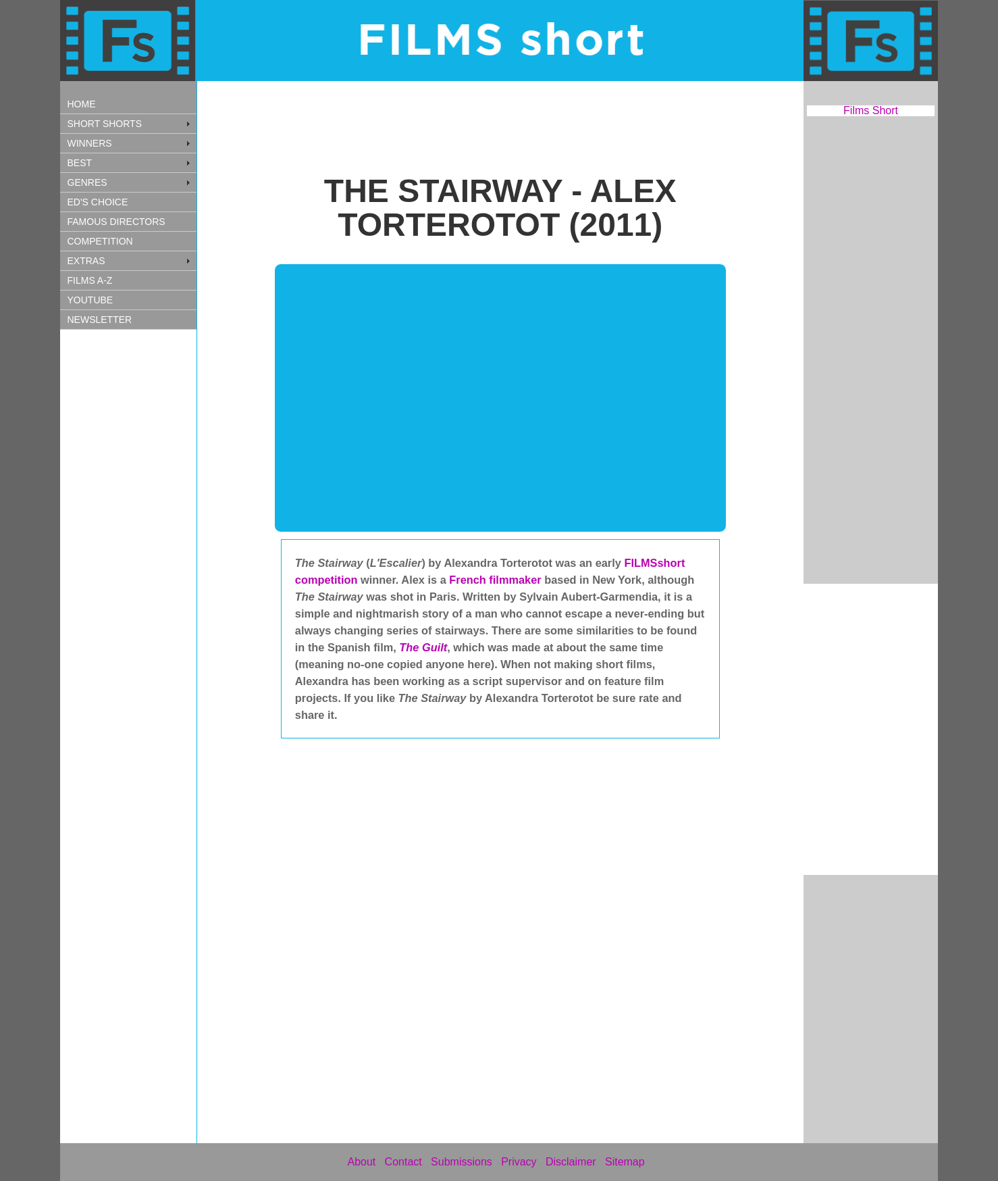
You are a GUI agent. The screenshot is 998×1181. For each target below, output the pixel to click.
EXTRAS (86, 260)
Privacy (518, 1161)
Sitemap (625, 1161)
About (361, 1161)
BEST (80, 162)
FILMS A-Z (90, 280)
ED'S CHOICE (98, 202)
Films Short (870, 110)
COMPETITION (100, 241)
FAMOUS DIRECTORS (116, 221)
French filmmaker (496, 580)
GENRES (87, 182)
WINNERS (90, 143)
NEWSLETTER (100, 319)
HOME (82, 104)
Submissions (461, 1161)
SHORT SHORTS (105, 123)
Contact (403, 1161)
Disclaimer (571, 1161)
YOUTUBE (90, 300)
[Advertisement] (141, 562)
